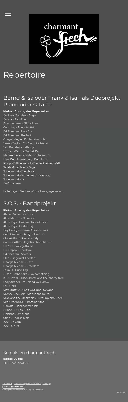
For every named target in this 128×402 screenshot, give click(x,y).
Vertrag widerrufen (13, 387)
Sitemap (46, 384)
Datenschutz (19, 384)
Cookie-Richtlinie (33, 384)
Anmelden (121, 392)
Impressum (7, 384)
